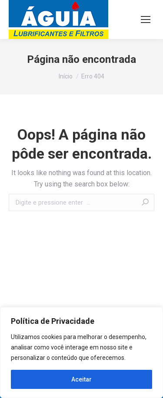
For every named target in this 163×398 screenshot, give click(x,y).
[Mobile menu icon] (145, 19)
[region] (81, 352)
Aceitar (81, 379)
